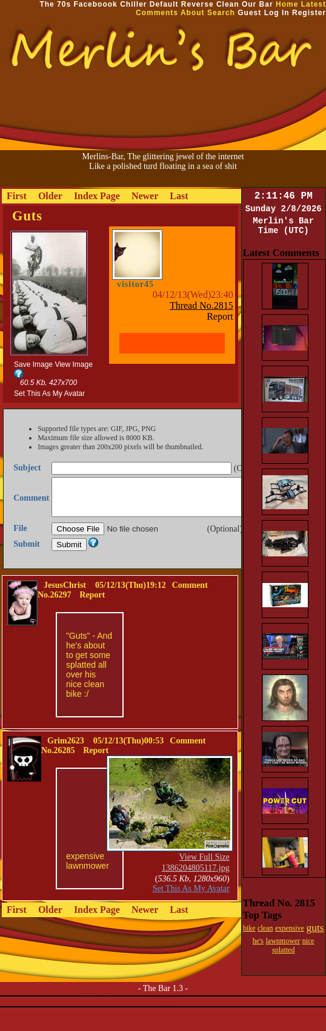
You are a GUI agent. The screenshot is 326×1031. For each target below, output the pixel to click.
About (193, 12)
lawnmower (283, 941)
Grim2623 (65, 755)
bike (249, 928)
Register (309, 12)
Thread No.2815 (201, 305)
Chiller (133, 4)
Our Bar (257, 4)
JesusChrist (65, 599)
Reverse (197, 4)
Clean (227, 4)
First (17, 196)
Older (50, 196)
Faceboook (95, 4)
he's (258, 941)
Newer (144, 196)
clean (265, 928)
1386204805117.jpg (196, 882)
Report (220, 316)
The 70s (55, 4)
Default (164, 4)
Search (221, 12)
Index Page (97, 196)
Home (287, 4)
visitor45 (135, 284)
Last (179, 196)
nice (308, 941)
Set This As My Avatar (49, 393)
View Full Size (204, 871)
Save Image (33, 364)
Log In (277, 12)
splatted (283, 950)
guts (315, 927)
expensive (289, 928)
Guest (249, 12)
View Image (73, 364)
